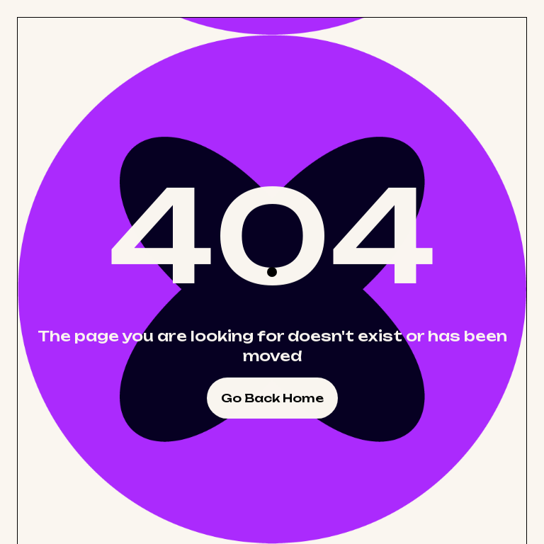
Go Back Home (272, 398)
